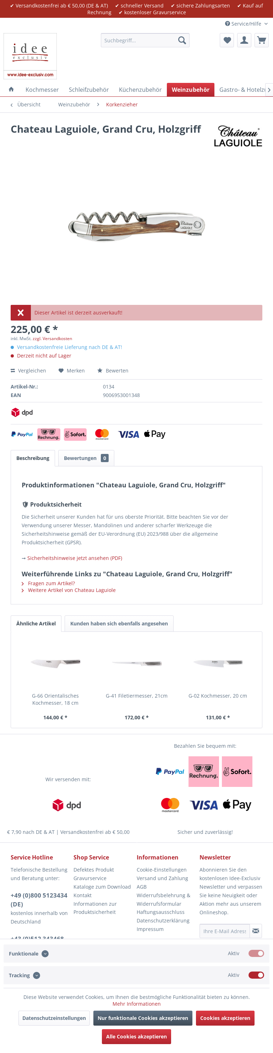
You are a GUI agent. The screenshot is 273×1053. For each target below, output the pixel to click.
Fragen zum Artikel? (48, 583)
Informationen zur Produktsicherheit (95, 908)
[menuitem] (145, 40)
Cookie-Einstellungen (162, 869)
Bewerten (113, 370)
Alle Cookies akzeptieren (136, 1036)
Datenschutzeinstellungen (54, 1018)
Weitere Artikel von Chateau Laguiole (69, 590)
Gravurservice (90, 878)
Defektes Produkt (93, 869)
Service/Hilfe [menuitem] (244, 23)
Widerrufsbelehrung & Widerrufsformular (163, 899)
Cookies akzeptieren (225, 1018)
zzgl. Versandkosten (52, 338)
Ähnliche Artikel (36, 623)
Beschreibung (32, 458)
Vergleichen (28, 370)
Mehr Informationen (137, 1003)
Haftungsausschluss (161, 912)
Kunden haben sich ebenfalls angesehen (119, 623)
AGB (142, 886)
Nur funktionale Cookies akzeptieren (143, 1018)
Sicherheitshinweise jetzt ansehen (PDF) (74, 558)
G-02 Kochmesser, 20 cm (218, 695)
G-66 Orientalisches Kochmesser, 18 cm (55, 699)
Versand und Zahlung (162, 878)
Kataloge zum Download (102, 886)
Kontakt (82, 895)
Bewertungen (86, 458)
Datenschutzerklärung (163, 920)
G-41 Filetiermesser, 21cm (137, 695)
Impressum (150, 929)
